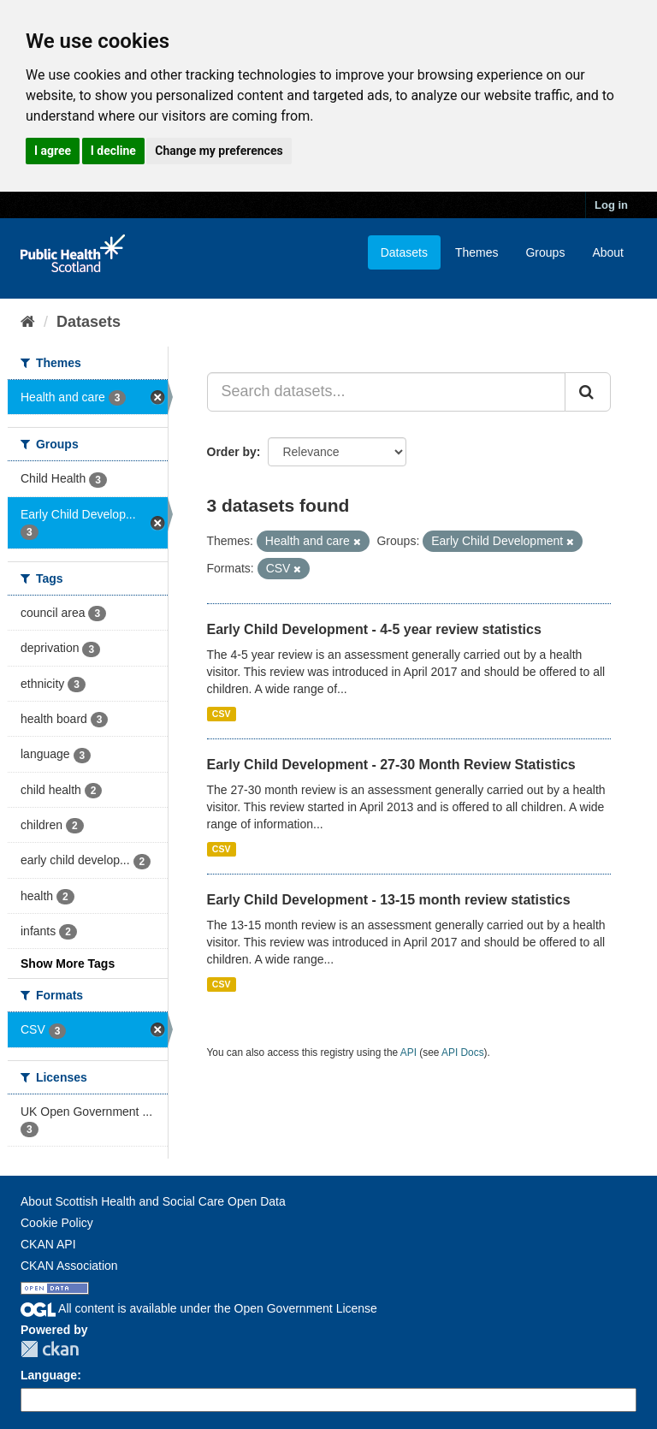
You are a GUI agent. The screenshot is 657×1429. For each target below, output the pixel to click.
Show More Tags (68, 963)
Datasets (404, 252)
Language (49, 1375)
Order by (232, 452)
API (408, 1052)
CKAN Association (69, 1265)
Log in (611, 205)
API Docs (462, 1052)
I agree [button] (52, 150)
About (608, 252)
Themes (477, 252)
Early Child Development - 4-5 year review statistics (374, 629)
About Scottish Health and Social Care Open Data (153, 1201)
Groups (545, 252)
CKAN (50, 1349)
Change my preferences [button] (218, 150)
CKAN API (48, 1244)
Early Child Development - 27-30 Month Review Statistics (391, 764)
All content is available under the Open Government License (199, 1308)
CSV (221, 714)
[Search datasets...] (386, 392)
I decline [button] (113, 150)
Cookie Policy (57, 1223)
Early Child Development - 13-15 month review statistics (389, 899)
